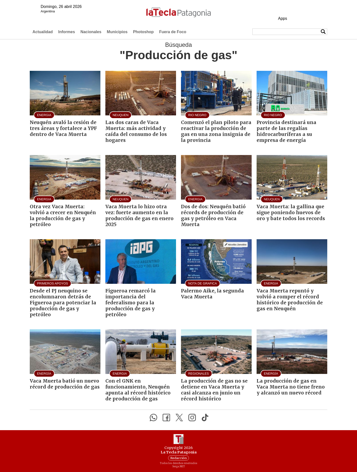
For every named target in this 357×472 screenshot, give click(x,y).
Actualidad (42, 32)
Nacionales (90, 32)
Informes (66, 32)
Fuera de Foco (172, 32)
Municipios (117, 32)
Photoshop (143, 32)
